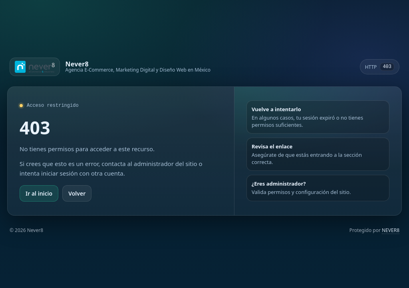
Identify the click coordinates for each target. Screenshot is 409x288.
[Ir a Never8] (110, 67)
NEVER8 (390, 230)
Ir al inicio (39, 193)
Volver (76, 193)
